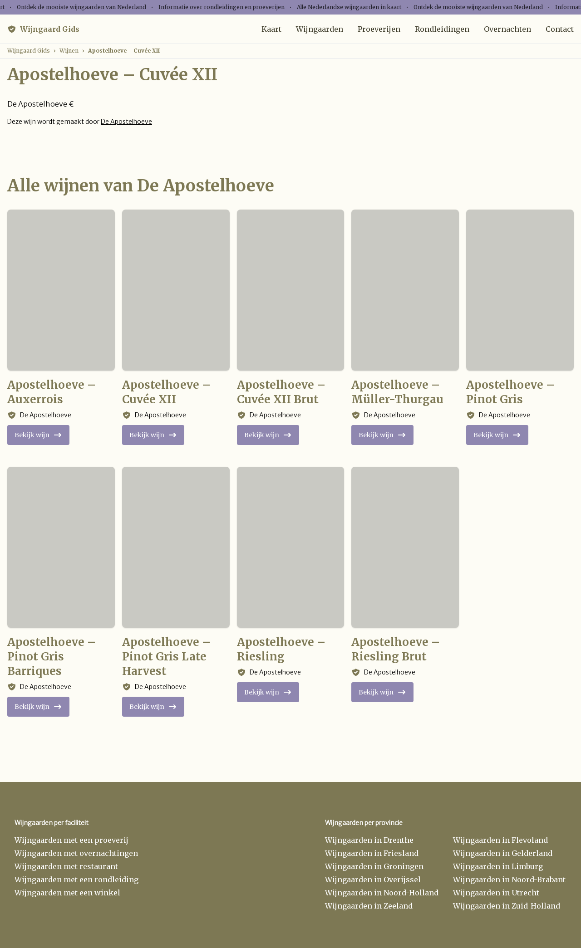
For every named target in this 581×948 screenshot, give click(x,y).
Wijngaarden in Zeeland (369, 905)
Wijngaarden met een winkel (67, 892)
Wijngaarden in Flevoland (500, 840)
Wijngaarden (319, 29)
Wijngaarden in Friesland (372, 853)
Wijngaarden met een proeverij (71, 840)
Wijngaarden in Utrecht (496, 892)
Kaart (271, 29)
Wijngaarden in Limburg (498, 866)
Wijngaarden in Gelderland (502, 853)
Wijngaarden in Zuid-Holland (506, 905)
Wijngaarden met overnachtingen (76, 853)
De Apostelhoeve (126, 121)
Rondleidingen (442, 29)
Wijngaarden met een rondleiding (76, 879)
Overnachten (507, 29)
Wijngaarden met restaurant (66, 866)
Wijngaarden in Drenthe (369, 840)
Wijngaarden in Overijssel (373, 879)
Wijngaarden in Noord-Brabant (509, 879)
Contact (560, 29)
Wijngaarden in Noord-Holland (381, 892)
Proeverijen (379, 29)
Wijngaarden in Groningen (374, 866)
